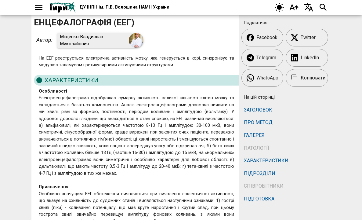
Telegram (261, 57)
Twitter (303, 37)
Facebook (262, 37)
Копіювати (308, 78)
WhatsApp (262, 78)
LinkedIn (305, 57)
